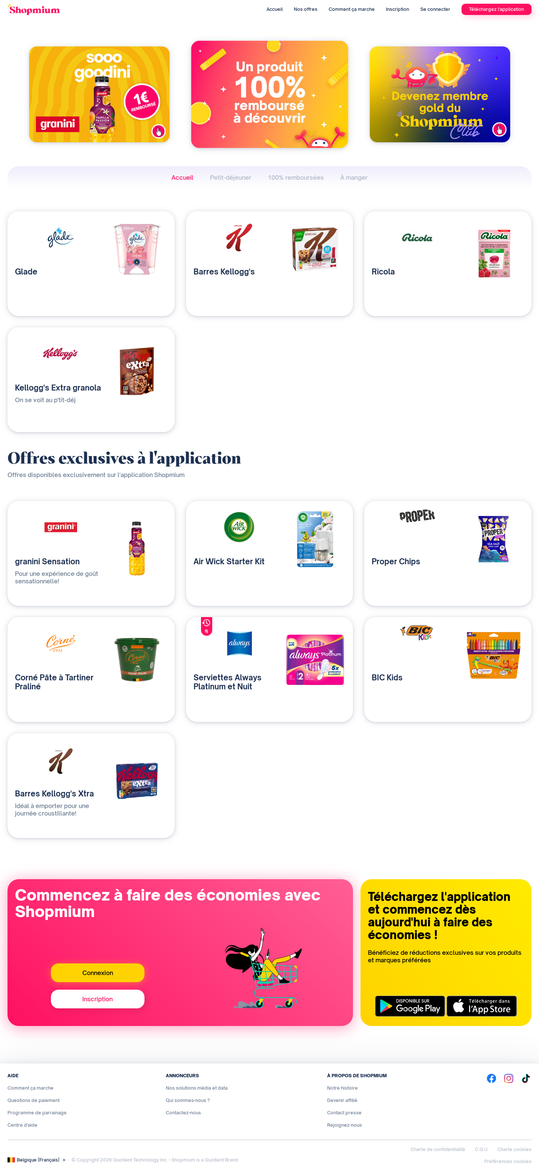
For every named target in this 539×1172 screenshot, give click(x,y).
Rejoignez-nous (344, 1125)
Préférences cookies (508, 1161)
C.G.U (481, 1149)
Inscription (397, 9)
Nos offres (305, 9)
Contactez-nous (183, 1112)
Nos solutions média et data (197, 1088)
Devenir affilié (342, 1100)
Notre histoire (342, 1088)
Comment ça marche (352, 9)
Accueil (275, 9)
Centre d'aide (22, 1125)
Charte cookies (514, 1149)
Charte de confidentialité (438, 1149)
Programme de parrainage (37, 1112)
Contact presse (344, 1112)
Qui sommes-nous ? (188, 1100)
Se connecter (435, 9)
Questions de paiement (33, 1100)
